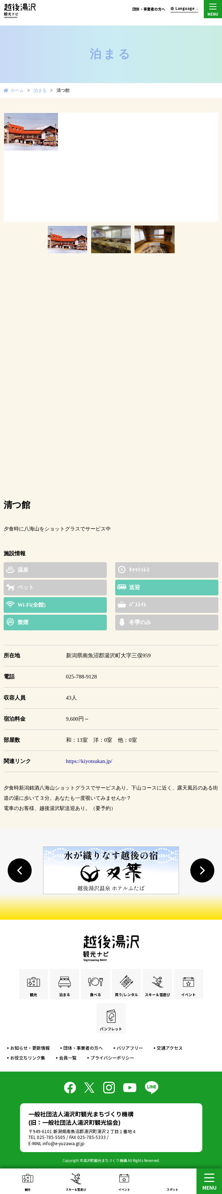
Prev (13, 167)
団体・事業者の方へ (148, 9)
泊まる (40, 90)
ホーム (17, 90)
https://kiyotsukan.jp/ (89, 761)
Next (209, 167)
